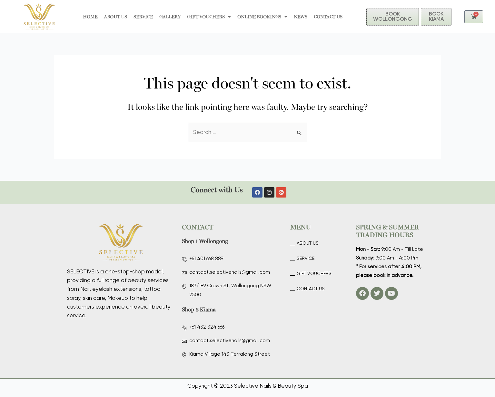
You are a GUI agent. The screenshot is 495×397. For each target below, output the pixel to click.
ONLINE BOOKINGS (262, 16)
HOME (90, 17)
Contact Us (328, 17)
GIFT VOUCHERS (209, 16)
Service (143, 17)
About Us (115, 17)
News (300, 17)
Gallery (170, 17)
